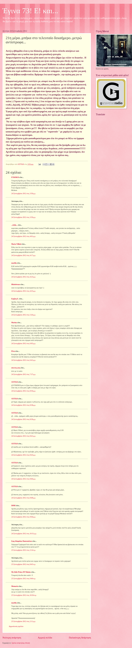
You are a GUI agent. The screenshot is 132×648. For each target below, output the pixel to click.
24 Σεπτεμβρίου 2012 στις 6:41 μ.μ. (23, 360)
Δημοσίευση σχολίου (16, 626)
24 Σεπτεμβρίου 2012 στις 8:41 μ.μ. (23, 436)
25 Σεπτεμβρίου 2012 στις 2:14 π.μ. (23, 550)
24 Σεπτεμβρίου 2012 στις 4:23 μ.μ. (23, 277)
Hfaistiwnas (15, 284)
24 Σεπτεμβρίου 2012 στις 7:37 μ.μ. (23, 374)
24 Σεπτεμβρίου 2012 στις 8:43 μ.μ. (23, 455)
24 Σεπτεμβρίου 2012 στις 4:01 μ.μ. (23, 236)
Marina (14, 323)
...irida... (14, 225)
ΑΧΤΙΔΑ (14, 382)
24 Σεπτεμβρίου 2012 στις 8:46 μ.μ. (23, 479)
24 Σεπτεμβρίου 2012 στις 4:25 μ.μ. (23, 291)
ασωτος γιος (15, 368)
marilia (14, 263)
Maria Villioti (16, 244)
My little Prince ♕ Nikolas (21, 572)
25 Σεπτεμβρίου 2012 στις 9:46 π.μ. (23, 578)
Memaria (14, 586)
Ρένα (13, 351)
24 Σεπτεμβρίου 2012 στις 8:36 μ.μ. (23, 391)
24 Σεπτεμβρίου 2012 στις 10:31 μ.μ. (24, 534)
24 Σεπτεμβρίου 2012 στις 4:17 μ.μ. (23, 255)
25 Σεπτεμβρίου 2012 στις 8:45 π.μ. (23, 564)
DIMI (13, 505)
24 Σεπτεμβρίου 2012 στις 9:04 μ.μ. (23, 517)
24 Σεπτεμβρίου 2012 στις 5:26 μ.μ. (23, 315)
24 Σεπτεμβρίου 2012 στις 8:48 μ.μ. (23, 498)
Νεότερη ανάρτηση (11, 637)
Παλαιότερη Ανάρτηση (80, 637)
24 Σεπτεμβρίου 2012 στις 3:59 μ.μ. (23, 217)
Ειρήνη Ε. (15, 299)
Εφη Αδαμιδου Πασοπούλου (21, 541)
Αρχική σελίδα (45, 637)
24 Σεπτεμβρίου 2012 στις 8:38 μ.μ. (23, 405)
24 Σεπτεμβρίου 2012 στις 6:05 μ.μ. (23, 343)
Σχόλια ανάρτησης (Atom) (21, 643)
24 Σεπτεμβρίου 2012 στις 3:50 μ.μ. (23, 193)
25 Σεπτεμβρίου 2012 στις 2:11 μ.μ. (23, 621)
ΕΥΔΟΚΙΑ (15, 177)
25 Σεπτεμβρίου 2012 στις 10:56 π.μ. (24, 595)
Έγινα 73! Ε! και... (30, 11)
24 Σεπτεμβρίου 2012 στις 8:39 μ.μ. (23, 419)
